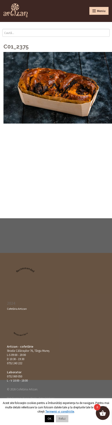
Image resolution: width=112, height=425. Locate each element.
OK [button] (49, 419)
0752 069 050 (14, 376)
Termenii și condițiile (59, 411)
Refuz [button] (62, 419)
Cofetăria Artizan (17, 308)
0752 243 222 (14, 363)
